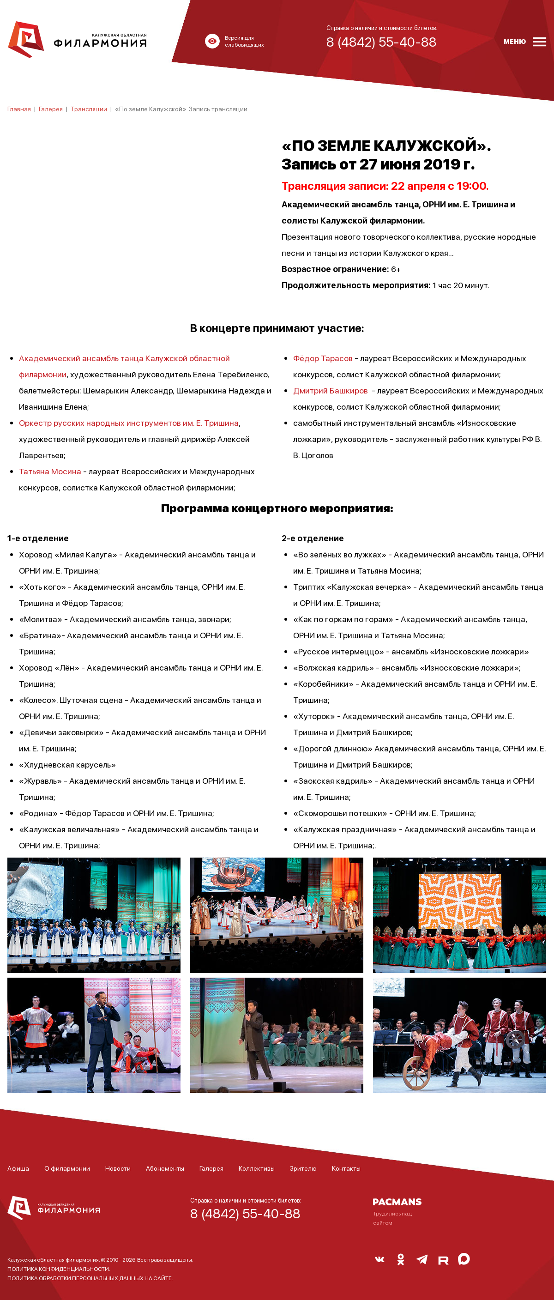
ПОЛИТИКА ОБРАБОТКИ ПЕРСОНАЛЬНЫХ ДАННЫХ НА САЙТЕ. (90, 1278)
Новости (118, 1168)
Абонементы (165, 1168)
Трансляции (89, 108)
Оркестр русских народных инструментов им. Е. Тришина (129, 422)
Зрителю (303, 1168)
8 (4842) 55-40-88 (245, 1213)
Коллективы (257, 1168)
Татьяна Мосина (50, 471)
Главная (19, 108)
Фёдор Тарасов (323, 357)
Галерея (51, 108)
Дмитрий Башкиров (330, 390)
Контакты (346, 1168)
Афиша (18, 1168)
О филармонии (67, 1168)
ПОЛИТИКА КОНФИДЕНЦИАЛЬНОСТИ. (58, 1268)
